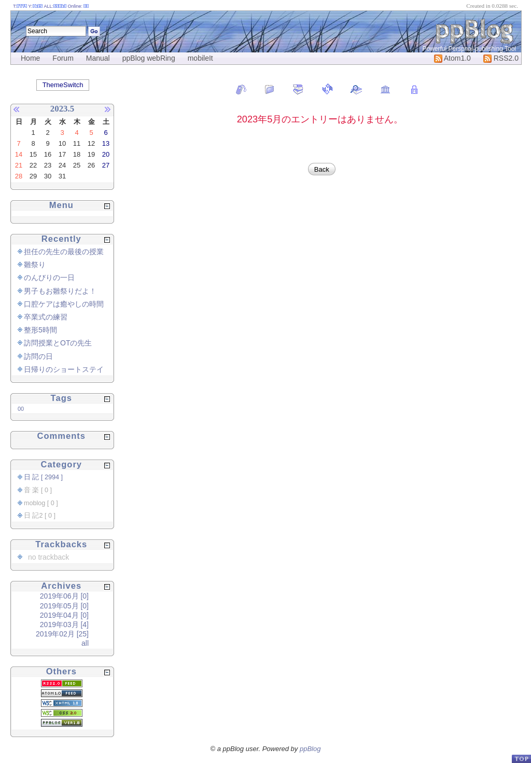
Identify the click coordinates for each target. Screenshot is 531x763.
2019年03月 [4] (64, 624)
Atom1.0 (452, 58)
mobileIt (200, 58)
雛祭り (35, 264)
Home (30, 58)
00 (21, 409)
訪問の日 (38, 356)
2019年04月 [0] (64, 615)
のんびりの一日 (49, 277)
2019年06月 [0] (64, 596)
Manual (98, 58)
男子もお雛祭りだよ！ (60, 291)
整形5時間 (40, 330)
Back (321, 169)
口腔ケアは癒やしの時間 (64, 304)
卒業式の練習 (45, 317)
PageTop (521, 758)
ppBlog (310, 749)
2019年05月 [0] (64, 606)
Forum (62, 58)
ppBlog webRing (148, 58)
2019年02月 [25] (62, 634)
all (85, 643)
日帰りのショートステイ (64, 369)
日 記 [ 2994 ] (43, 477)
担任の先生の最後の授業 (64, 251)
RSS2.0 (501, 58)
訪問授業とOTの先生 (58, 343)
